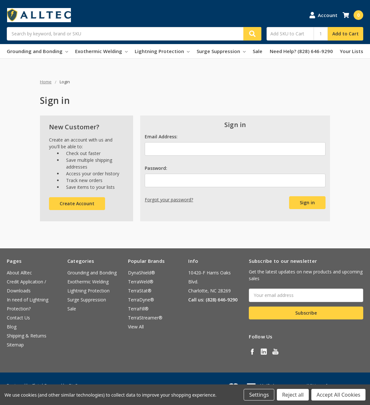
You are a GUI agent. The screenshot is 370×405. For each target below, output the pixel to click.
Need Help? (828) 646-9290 (301, 51)
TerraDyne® (141, 300)
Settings (259, 394)
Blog (11, 327)
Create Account (77, 203)
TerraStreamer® (145, 318)
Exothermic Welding (101, 51)
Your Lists (351, 51)
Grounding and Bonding (37, 51)
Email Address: (161, 136)
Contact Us (18, 318)
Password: (156, 168)
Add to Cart (345, 34)
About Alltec (19, 273)
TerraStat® (139, 291)
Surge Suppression (221, 51)
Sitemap (15, 345)
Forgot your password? (169, 200)
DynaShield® (141, 273)
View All (136, 327)
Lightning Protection (162, 51)
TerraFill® (138, 309)
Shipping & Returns (26, 336)
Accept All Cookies (338, 394)
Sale (257, 51)
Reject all (293, 394)
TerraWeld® (140, 282)
